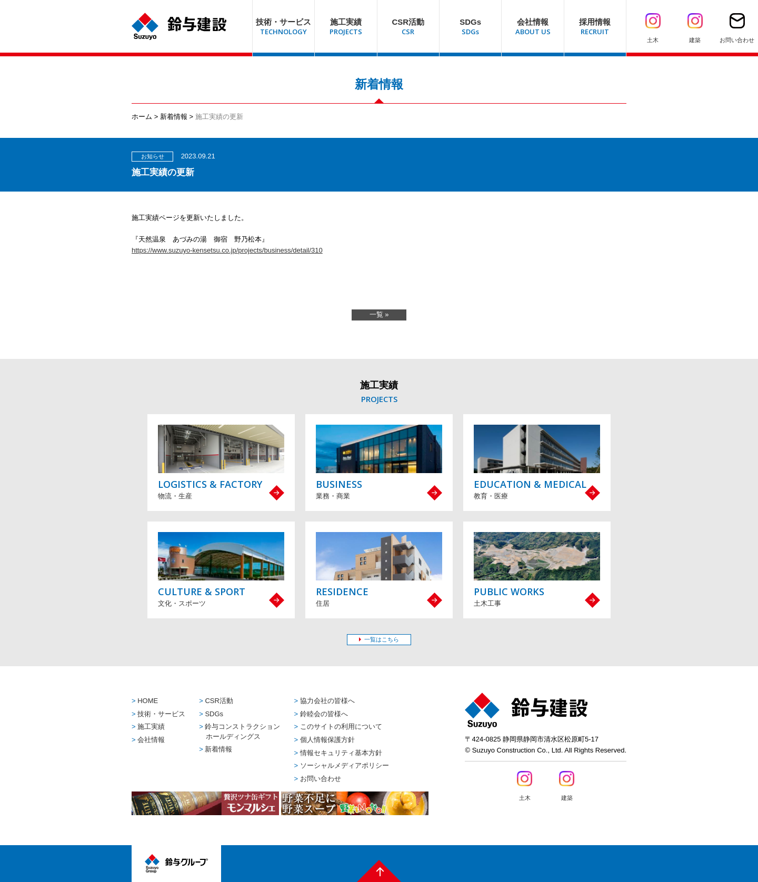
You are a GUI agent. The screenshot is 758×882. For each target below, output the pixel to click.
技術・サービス (161, 714)
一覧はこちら (381, 639)
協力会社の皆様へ (327, 701)
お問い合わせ (320, 779)
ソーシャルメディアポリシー (344, 765)
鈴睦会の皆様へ (324, 714)
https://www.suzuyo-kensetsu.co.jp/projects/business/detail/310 (227, 250)
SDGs (214, 714)
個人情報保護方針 (327, 740)
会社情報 (151, 740)
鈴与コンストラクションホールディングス (242, 731)
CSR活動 (219, 701)
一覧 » (379, 314)
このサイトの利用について (341, 726)
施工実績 (151, 726)
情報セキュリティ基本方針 (341, 753)
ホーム (142, 117)
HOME (147, 701)
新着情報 (173, 117)
